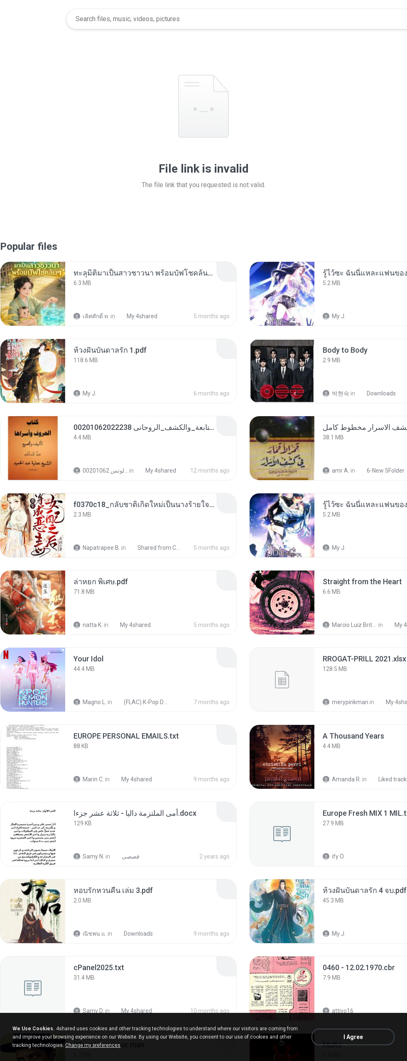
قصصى (126, 856)
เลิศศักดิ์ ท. (91, 316)
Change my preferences (92, 1045)
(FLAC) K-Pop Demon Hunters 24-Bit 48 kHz (142, 702)
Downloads (377, 393)
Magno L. (90, 702)
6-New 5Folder (381, 470)
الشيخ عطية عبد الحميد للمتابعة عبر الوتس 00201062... (101, 470)
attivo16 (338, 1010)
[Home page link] (33, 19)
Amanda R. (342, 779)
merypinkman (345, 702)
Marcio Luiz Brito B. (350, 625)
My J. (334, 316)
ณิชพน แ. (90, 933)
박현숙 (336, 393)
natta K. (88, 625)
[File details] (32, 294)
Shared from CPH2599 (155, 547)
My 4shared (137, 316)
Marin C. (89, 779)
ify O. (334, 856)
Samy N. (89, 856)
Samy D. (89, 1010)
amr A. (336, 470)
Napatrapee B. (97, 547)
